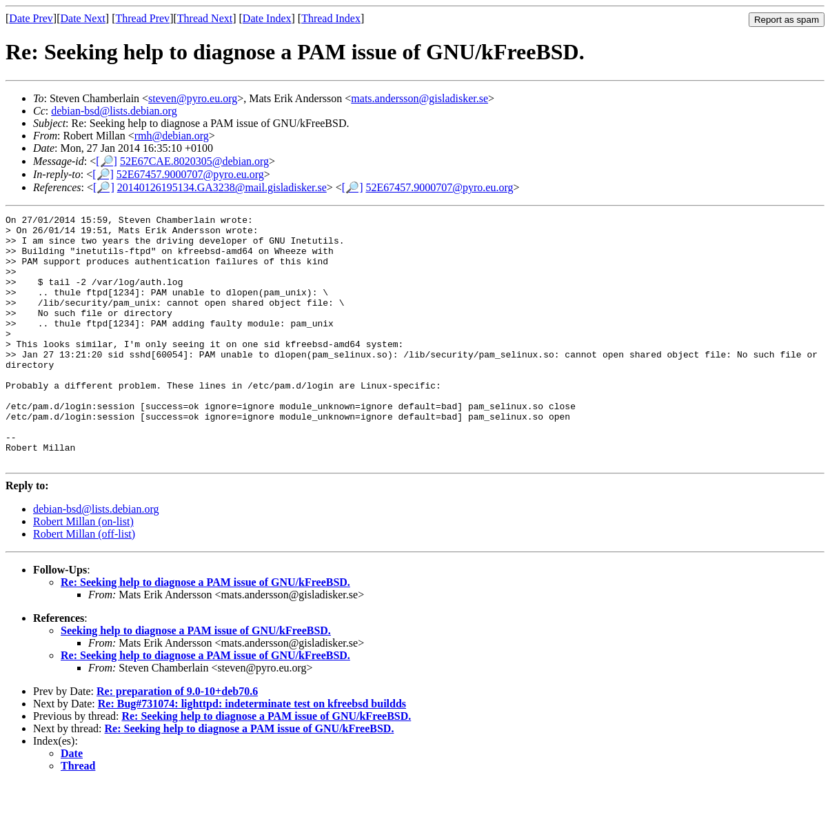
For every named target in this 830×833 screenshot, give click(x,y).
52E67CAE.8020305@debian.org (194, 161)
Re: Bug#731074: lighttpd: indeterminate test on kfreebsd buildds (252, 753)
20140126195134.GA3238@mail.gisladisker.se (222, 187)
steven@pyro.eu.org (192, 98)
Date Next (83, 18)
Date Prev (31, 18)
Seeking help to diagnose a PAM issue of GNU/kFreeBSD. (196, 680)
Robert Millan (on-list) (83, 571)
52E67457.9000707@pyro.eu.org (190, 174)
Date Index (267, 18)
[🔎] (106, 161)
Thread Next (204, 18)
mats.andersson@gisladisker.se (419, 98)
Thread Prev (142, 18)
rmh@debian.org (171, 135)
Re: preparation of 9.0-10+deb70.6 (177, 741)
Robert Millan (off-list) (84, 583)
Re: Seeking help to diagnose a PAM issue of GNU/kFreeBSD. (205, 632)
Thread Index (331, 18)
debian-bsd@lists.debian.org (113, 111)
